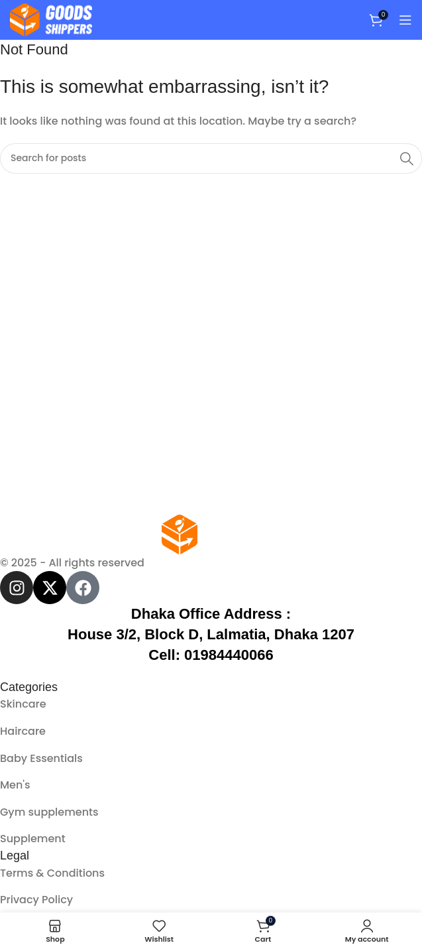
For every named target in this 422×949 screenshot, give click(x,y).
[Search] (211, 158)
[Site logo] (51, 19)
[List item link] (211, 704)
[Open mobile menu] (405, 20)
